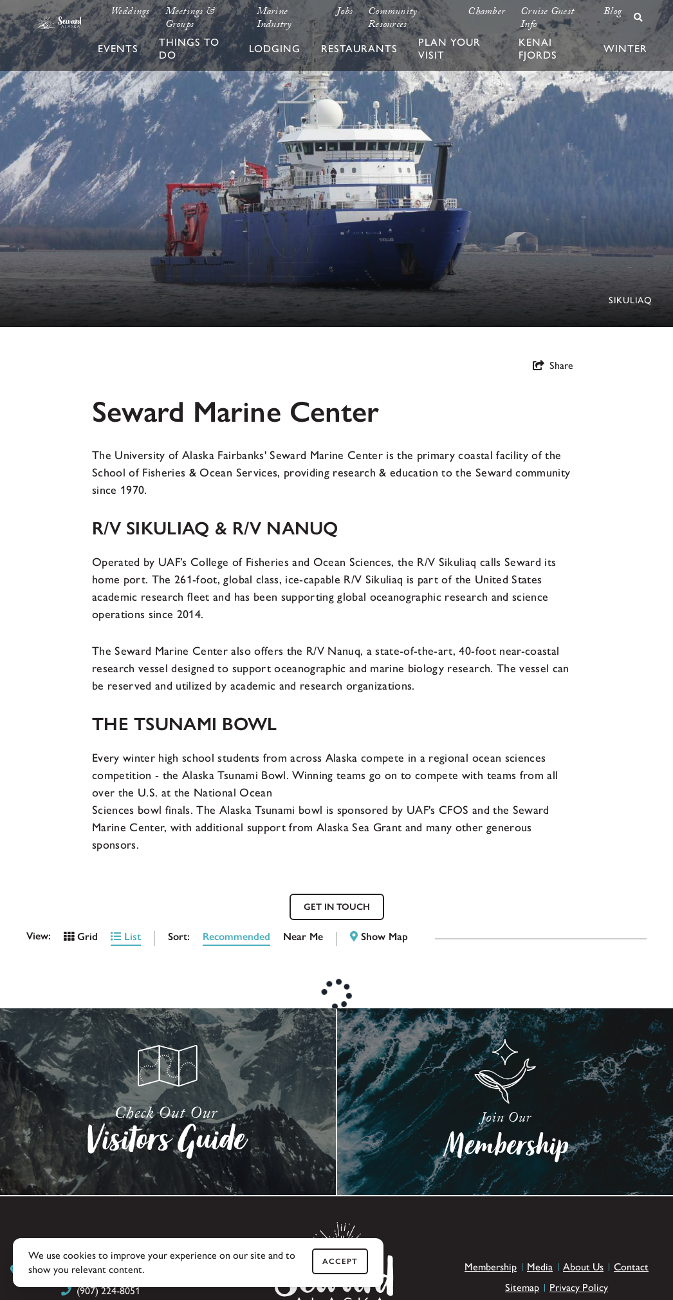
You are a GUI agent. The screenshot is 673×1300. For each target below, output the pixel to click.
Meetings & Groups (190, 19)
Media (540, 1267)
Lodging (274, 48)
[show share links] (553, 365)
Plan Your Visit (449, 48)
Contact (631, 1267)
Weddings (130, 13)
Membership (491, 1267)
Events (118, 48)
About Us (583, 1267)
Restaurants (359, 48)
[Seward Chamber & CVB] (58, 22)
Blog (613, 13)
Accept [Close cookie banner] (340, 1261)
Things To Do (189, 48)
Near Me (303, 936)
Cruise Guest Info (547, 19)
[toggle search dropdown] (638, 17)
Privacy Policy (578, 1287)
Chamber (486, 13)
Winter (625, 48)
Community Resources (392, 19)
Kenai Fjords (538, 48)
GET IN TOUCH (337, 906)
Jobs (344, 13)
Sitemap (522, 1287)
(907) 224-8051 (108, 1291)
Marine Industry (274, 19)
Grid (81, 936)
